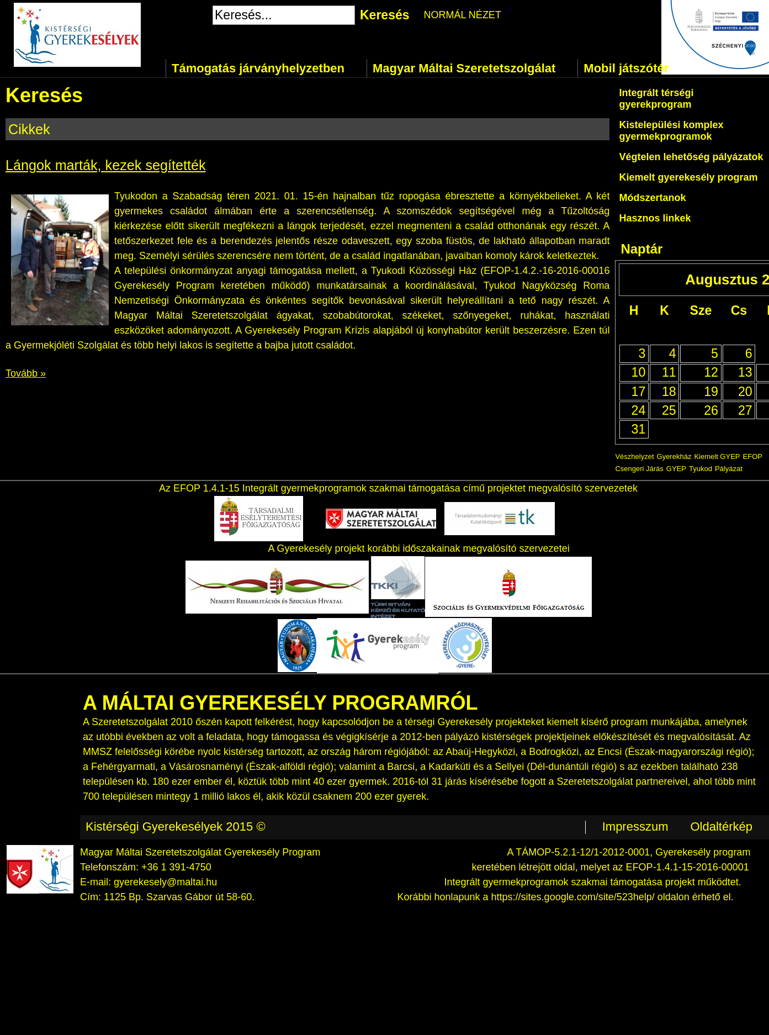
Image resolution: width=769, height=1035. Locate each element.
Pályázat (729, 468)
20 (745, 391)
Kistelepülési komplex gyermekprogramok (671, 130)
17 (639, 391)
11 (669, 372)
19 (711, 391)
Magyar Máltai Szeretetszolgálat (464, 68)
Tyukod (700, 468)
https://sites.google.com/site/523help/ (573, 896)
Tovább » (26, 373)
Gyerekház (674, 456)
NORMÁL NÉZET (462, 14)
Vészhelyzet (634, 456)
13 (745, 372)
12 (711, 372)
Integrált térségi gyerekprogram (656, 98)
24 (639, 410)
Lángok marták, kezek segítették (106, 165)
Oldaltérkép (721, 826)
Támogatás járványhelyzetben (258, 68)
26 (711, 410)
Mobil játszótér (626, 68)
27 (745, 410)
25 (669, 410)
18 (669, 391)
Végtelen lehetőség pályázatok (691, 156)
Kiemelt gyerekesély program (688, 177)
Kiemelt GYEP (717, 456)
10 (639, 372)
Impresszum (635, 826)
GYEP (676, 468)
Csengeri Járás (639, 468)
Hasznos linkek (655, 218)
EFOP (752, 456)
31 (639, 429)
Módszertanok (652, 197)
